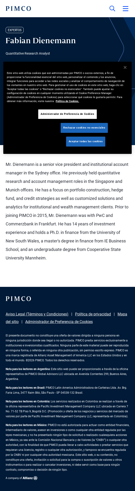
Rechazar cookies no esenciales (84, 127)
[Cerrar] (125, 67)
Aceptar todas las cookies (86, 141)
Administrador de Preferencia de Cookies (59, 321)
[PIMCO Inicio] (18, 8)
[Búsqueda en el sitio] (112, 8)
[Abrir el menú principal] (125, 8)
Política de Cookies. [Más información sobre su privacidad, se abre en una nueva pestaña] (67, 101)
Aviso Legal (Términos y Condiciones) (37, 314)
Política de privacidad (93, 314)
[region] (67, 108)
